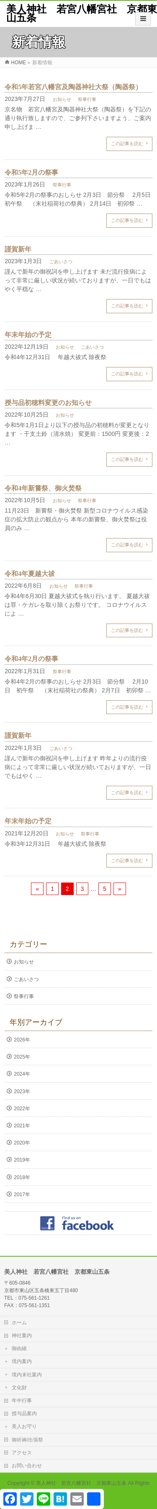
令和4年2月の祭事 (31, 658)
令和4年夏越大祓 (30, 573)
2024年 (22, 1074)
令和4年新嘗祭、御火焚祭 (43, 488)
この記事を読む (127, 143)
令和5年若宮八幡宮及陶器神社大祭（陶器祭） (73, 87)
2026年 (22, 1040)
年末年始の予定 (28, 334)
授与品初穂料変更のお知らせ (48, 402)
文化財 (19, 1388)
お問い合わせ (27, 1466)
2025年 (22, 1057)
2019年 (22, 1160)
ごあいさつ (60, 261)
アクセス (22, 1453)
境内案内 (22, 1361)
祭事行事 (87, 99)
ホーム (19, 1322)
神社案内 (22, 1335)
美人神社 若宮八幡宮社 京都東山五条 (81, 13)
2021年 (22, 1126)
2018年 (22, 1177)
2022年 (22, 1109)
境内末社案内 (27, 1375)
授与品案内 (24, 1413)
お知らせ (62, 99)
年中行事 (22, 1400)
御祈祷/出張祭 (27, 1440)
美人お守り (24, 1426)
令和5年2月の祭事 (31, 172)
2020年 (22, 1143)
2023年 (22, 1091)
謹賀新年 (18, 249)
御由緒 (19, 1348)
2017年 (22, 1194)
